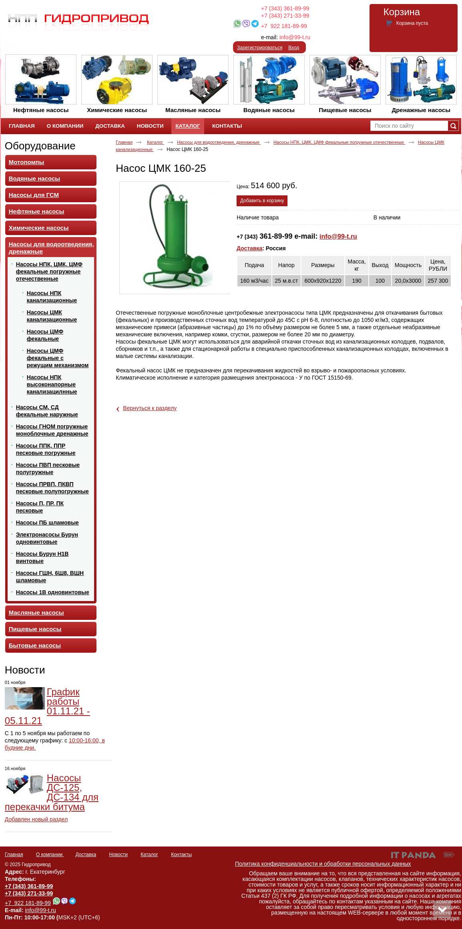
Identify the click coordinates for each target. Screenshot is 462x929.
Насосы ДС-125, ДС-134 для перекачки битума (51, 792)
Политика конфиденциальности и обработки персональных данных (323, 864)
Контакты (181, 854)
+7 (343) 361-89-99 (285, 8)
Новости (25, 670)
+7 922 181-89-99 (284, 26)
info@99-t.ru (294, 37)
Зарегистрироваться (259, 47)
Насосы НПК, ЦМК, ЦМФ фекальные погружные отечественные (339, 142)
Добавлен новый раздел (36, 819)
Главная (124, 142)
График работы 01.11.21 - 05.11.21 (47, 706)
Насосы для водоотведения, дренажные (219, 142)
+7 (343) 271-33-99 (285, 15)
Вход (293, 47)
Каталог (187, 126)
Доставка (249, 248)
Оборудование (40, 146)
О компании (50, 854)
